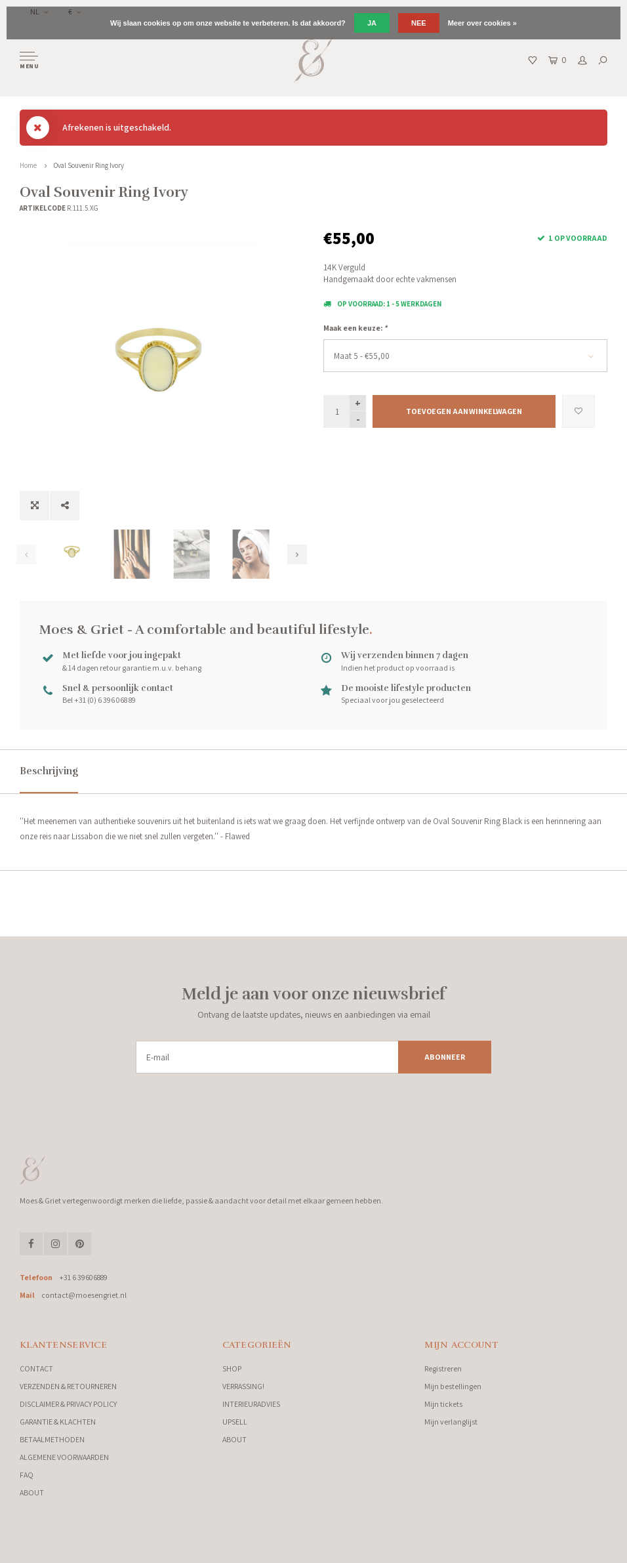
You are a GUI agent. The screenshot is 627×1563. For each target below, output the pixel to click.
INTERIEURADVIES (251, 1404)
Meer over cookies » (482, 23)
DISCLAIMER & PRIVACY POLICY (68, 1404)
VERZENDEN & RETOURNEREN (68, 1386)
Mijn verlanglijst (450, 1422)
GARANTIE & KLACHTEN (58, 1422)
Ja (371, 23)
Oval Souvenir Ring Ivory (89, 165)
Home (28, 165)
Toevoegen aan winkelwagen (464, 411)
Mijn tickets (443, 1404)
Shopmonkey (233, 1549)
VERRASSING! (243, 1386)
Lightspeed (164, 1549)
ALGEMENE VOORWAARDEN (64, 1457)
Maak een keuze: (355, 328)
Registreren (443, 1368)
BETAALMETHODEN (52, 1439)
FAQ (26, 1475)
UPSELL (234, 1422)
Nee (418, 23)
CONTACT (36, 1368)
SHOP (231, 1368)
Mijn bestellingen (452, 1386)
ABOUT (32, 1492)
